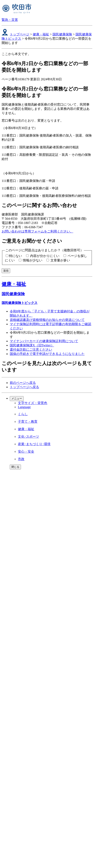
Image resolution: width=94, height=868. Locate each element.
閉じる (15, 466)
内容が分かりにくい (44, 256)
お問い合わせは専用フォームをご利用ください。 (37, 231)
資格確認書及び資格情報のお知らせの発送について (47, 320)
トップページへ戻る (24, 387)
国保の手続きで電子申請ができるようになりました (47, 353)
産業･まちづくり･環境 (34, 444)
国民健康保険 (62, 34)
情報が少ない (32, 260)
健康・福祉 (41, 34)
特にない (15, 256)
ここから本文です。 (16, 54)
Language (24, 407)
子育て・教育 (27, 421)
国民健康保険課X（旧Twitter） (32, 345)
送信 (6, 270)
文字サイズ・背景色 (32, 403)
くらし (23, 414)
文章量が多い (60, 260)
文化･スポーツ (28, 436)
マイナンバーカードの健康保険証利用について (44, 341)
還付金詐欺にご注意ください (31, 349)
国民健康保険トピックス (19, 303)
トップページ (19, 34)
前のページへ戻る (23, 382)
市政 (21, 459)
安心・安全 (26, 451)
